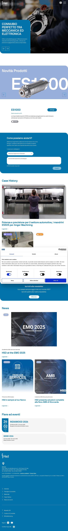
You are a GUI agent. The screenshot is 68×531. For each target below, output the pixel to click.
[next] (64, 95)
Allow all (55, 280)
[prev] (4, 95)
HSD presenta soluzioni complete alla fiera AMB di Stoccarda (49, 401)
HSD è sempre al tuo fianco (14, 400)
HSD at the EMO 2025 (13, 353)
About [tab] (56, 254)
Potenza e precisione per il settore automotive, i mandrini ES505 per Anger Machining (33, 223)
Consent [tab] (11, 254)
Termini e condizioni (24, 473)
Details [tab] (34, 254)
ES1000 (16, 109)
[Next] (7, 49)
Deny (12, 280)
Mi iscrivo (34, 297)
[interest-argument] (20, 153)
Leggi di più (5, 229)
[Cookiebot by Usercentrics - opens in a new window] (59, 249)
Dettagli (52, 109)
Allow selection (34, 280)
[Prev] (4, 49)
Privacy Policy (33, 473)
